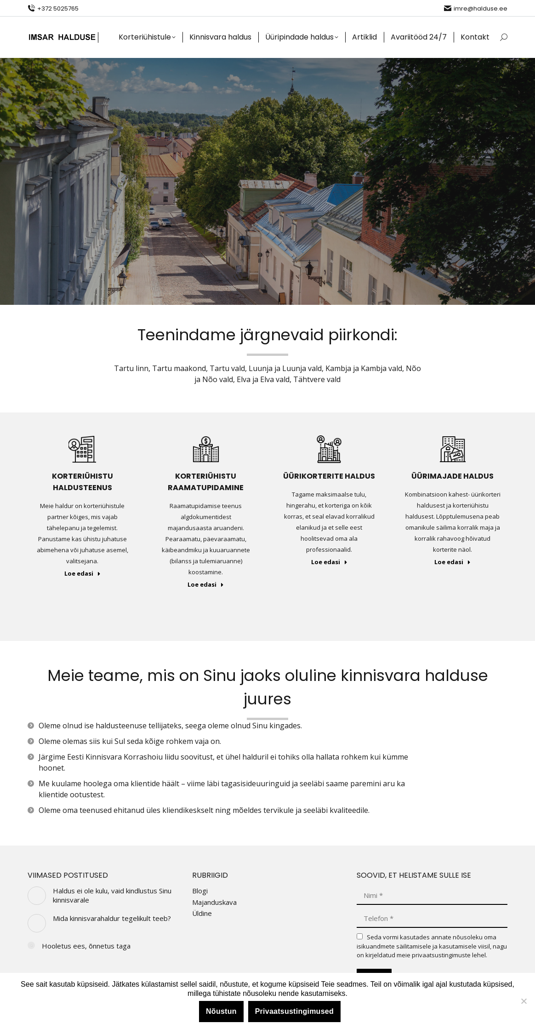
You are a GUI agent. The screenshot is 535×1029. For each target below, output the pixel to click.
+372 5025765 (53, 8)
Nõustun (221, 1011)
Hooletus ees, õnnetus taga (86, 946)
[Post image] (37, 895)
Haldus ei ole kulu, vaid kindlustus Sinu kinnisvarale (112, 895)
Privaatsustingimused (294, 1011)
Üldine (202, 913)
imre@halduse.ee (475, 8)
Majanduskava (214, 902)
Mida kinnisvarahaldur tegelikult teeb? (112, 918)
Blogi (200, 890)
